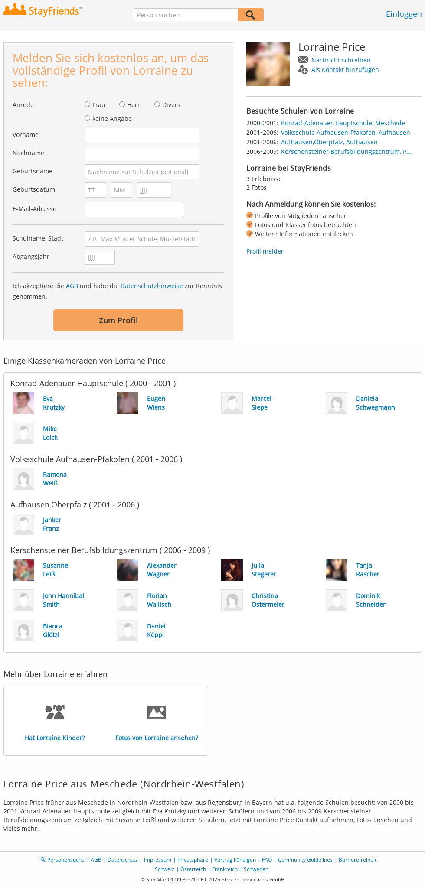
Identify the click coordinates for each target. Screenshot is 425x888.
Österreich (193, 869)
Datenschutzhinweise (152, 286)
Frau (98, 105)
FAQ (267, 859)
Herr (133, 105)
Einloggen (404, 14)
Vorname (26, 134)
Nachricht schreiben (341, 60)
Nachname (28, 153)
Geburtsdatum (34, 189)
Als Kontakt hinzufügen (345, 69)
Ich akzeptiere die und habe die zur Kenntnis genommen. (117, 291)
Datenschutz (123, 859)
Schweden (256, 869)
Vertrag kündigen (235, 859)
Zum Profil (118, 320)
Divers (171, 105)
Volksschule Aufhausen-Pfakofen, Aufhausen (345, 132)
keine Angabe (112, 118)
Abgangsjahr (31, 256)
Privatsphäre (192, 859)
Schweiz (164, 869)
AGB (72, 286)
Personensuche (66, 859)
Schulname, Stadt (38, 238)
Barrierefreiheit (357, 859)
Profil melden (265, 251)
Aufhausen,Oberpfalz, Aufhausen (329, 142)
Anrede (23, 105)
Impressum (157, 859)
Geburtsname (32, 171)
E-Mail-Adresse (34, 209)
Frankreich (225, 869)
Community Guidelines (305, 859)
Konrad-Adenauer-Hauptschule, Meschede (343, 123)
